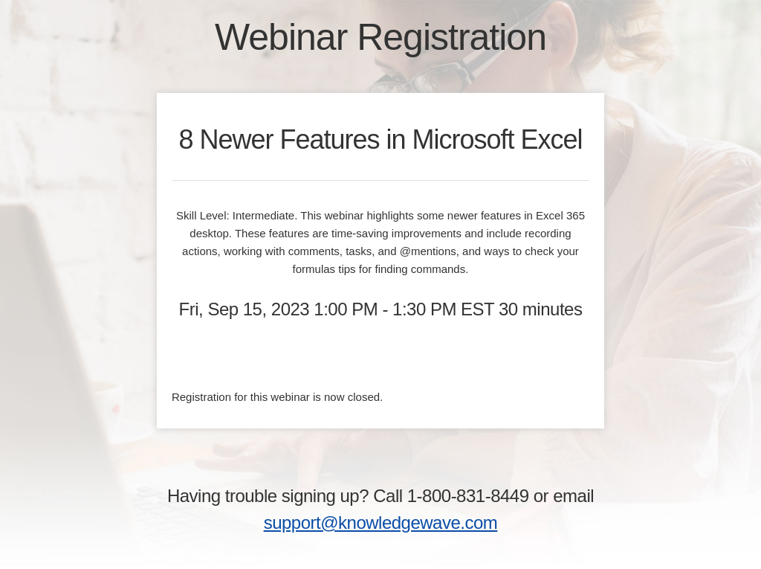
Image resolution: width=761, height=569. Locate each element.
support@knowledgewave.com (381, 522)
